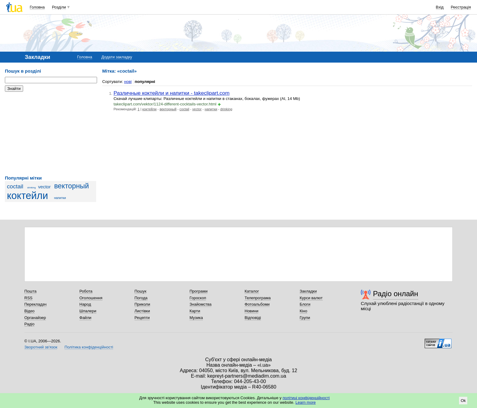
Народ (85, 304)
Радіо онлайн (395, 294)
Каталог (252, 291)
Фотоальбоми (257, 304)
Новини (251, 311)
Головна (37, 7)
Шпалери (87, 311)
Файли (85, 317)
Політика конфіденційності (88, 347)
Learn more (305, 402)
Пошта (30, 291)
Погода (141, 298)
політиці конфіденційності (306, 398)
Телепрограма (258, 298)
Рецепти (142, 317)
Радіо (29, 324)
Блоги (305, 304)
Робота (85, 291)
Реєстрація (461, 7)
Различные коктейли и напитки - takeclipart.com (171, 93)
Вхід (440, 7)
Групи (305, 317)
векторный (71, 186)
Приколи (142, 304)
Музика (196, 317)
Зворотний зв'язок (40, 347)
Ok (463, 400)
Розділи (59, 7)
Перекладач (35, 304)
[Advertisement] (50, 134)
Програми (198, 291)
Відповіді (253, 317)
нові (128, 81)
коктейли (27, 195)
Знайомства (200, 304)
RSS (28, 298)
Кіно (303, 311)
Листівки (142, 311)
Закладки (308, 291)
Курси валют (311, 298)
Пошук (140, 291)
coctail (15, 186)
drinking (31, 187)
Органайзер (35, 317)
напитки (60, 198)
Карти (195, 311)
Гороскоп (198, 298)
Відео (29, 311)
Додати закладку (116, 57)
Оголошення (91, 298)
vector (44, 186)
